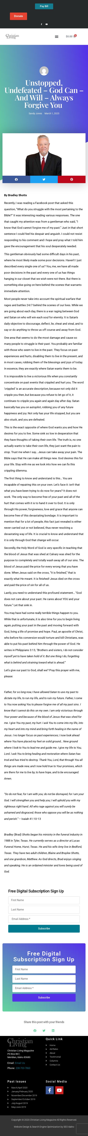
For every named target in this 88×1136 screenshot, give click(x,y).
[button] (56, 36)
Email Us (20, 1063)
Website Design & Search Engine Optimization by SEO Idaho (44, 1126)
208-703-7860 (23, 1068)
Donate (18, 16)
